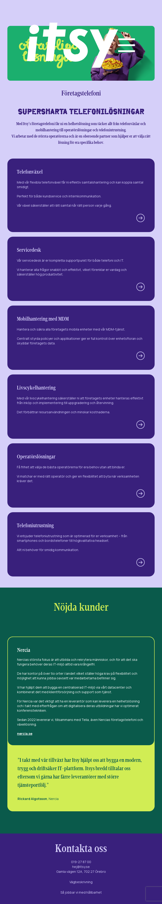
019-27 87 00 (81, 862)
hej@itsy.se (81, 866)
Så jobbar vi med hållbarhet (81, 892)
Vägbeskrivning (81, 882)
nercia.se (24, 733)
